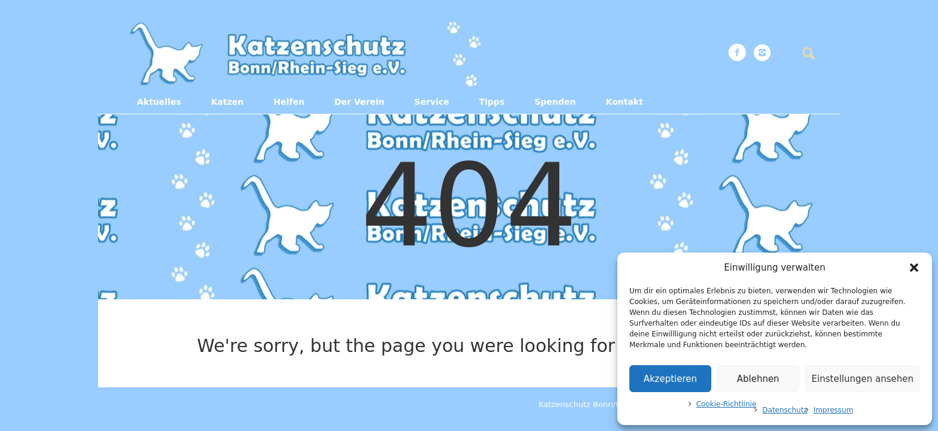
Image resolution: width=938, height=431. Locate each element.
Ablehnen (758, 379)
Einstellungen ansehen (862, 379)
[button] (914, 268)
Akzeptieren (670, 379)
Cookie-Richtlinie (726, 404)
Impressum (834, 410)
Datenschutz (784, 410)
